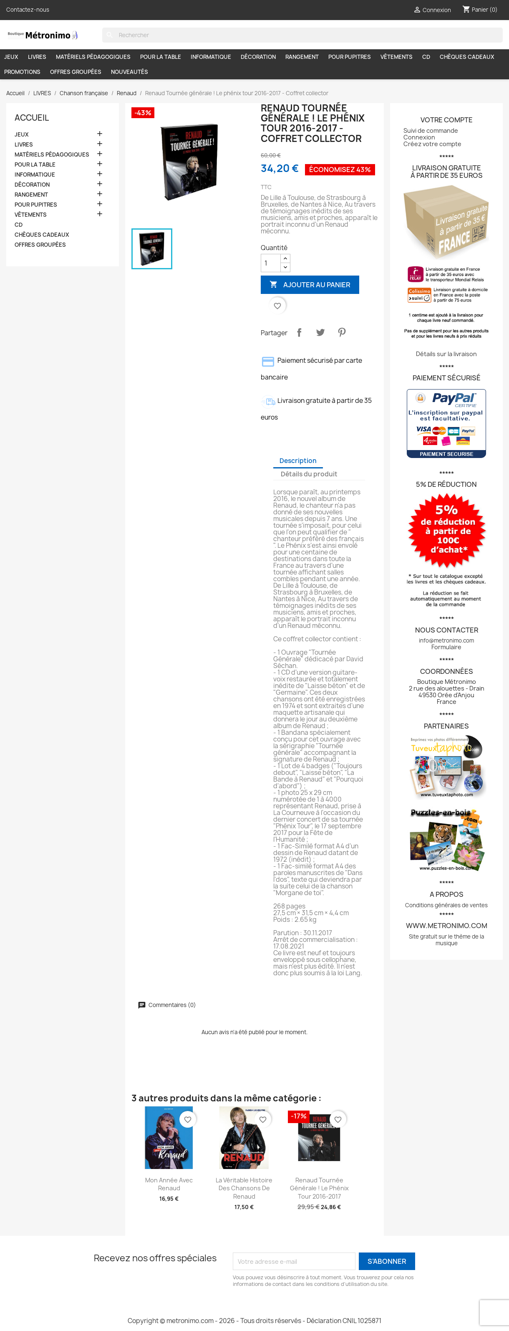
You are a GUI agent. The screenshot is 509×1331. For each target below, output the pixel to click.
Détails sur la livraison (446, 354)
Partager (299, 332)
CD (426, 57)
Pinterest (341, 332)
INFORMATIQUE (211, 57)
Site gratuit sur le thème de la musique (446, 940)
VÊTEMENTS (396, 57)
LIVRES (37, 57)
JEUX (11, 57)
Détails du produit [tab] (309, 474)
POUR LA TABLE (160, 57)
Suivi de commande (430, 130)
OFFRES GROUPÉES (75, 72)
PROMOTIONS (22, 72)
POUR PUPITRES (349, 57)
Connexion (419, 137)
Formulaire (446, 647)
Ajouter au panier (310, 285)
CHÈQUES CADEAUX (467, 57)
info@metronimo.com (446, 640)
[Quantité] (271, 263)
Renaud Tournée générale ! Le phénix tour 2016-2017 (319, 1188)
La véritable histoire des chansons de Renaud (244, 1188)
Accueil (32, 117)
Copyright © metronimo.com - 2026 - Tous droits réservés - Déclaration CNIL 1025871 (254, 1320)
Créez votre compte (432, 144)
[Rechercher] (302, 35)
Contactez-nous (27, 9)
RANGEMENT (302, 57)
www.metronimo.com (446, 925)
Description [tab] (298, 460)
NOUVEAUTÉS (129, 72)
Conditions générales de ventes (446, 905)
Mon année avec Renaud (169, 1184)
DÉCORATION (258, 57)
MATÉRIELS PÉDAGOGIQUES (93, 57)
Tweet (320, 332)
